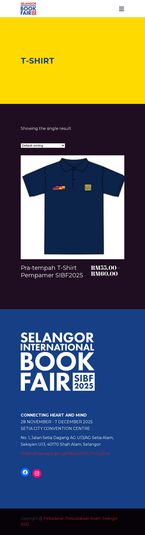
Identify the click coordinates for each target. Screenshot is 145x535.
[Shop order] (43, 145)
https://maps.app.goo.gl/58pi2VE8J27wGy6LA (65, 453)
